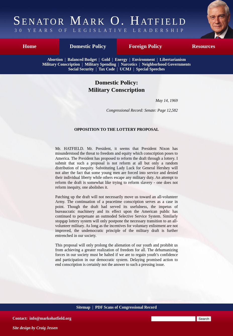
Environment (143, 59)
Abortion (55, 59)
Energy (121, 59)
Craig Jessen (47, 328)
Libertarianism (173, 59)
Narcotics (129, 64)
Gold (106, 59)
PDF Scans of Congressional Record (126, 307)
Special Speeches (150, 69)
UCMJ (125, 69)
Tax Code (107, 69)
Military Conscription (61, 64)
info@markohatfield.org (50, 318)
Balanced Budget (82, 59)
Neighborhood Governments (166, 64)
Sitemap (83, 307)
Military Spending (100, 64)
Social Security (81, 69)
